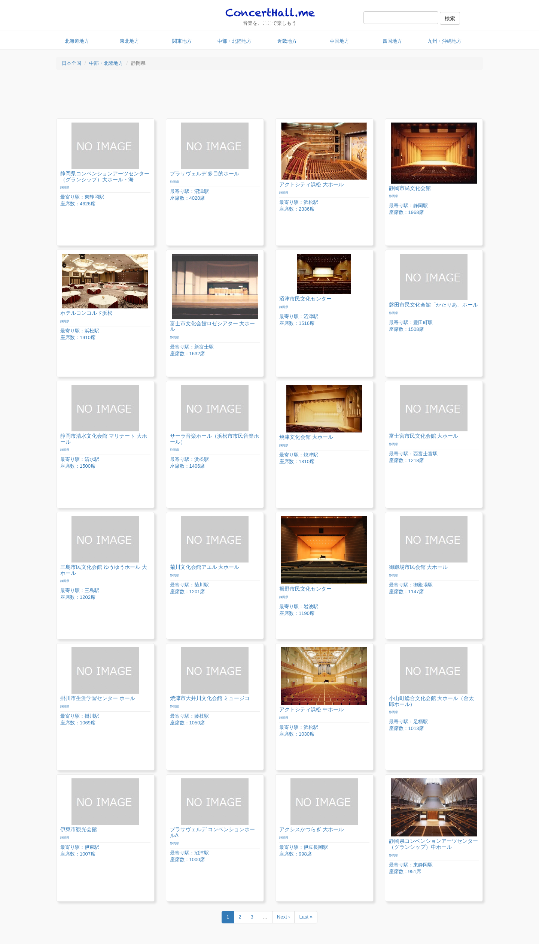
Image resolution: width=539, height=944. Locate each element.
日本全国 (71, 63)
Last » (305, 917)
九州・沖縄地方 (444, 41)
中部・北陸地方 (234, 41)
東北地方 (129, 41)
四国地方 (392, 41)
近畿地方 (287, 41)
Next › (283, 917)
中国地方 (339, 41)
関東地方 (182, 41)
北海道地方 (77, 41)
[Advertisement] (269, 96)
